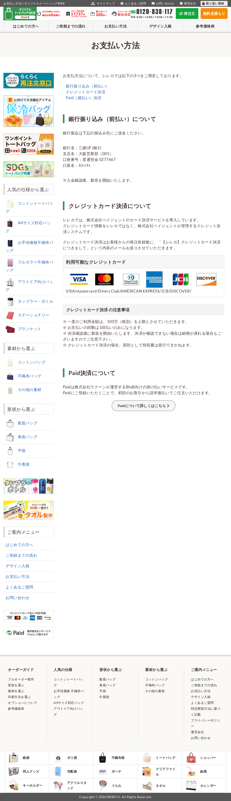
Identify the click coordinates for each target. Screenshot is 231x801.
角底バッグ (21, 436)
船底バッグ (21, 423)
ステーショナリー (27, 315)
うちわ (109, 785)
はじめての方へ (26, 26)
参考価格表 (16, 708)
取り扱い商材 (213, 3)
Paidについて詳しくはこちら (142, 405)
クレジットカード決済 (85, 91)
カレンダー (201, 785)
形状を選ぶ (16, 685)
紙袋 (18, 757)
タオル (153, 785)
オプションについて (22, 703)
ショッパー (201, 757)
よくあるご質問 (132, 3)
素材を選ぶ (16, 691)
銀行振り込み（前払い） (87, 86)
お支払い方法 (115, 26)
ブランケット (23, 328)
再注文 (187, 13)
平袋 (16, 450)
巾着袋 (18, 464)
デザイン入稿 (160, 26)
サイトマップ (102, 3)
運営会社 (187, 3)
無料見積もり (214, 13)
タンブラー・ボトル (29, 301)
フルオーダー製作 (21, 679)
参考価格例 (205, 26)
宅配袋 (65, 771)
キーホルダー (25, 785)
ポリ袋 (65, 757)
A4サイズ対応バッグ (69, 703)
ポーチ (109, 771)
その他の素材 (23, 389)
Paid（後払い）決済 (83, 97)
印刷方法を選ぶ (19, 697)
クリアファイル (158, 771)
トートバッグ (158, 757)
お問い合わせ (162, 3)
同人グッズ (23, 771)
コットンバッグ (25, 362)
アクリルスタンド (70, 785)
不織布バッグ (23, 375)
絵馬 (196, 771)
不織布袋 (111, 757)
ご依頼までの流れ (71, 26)
